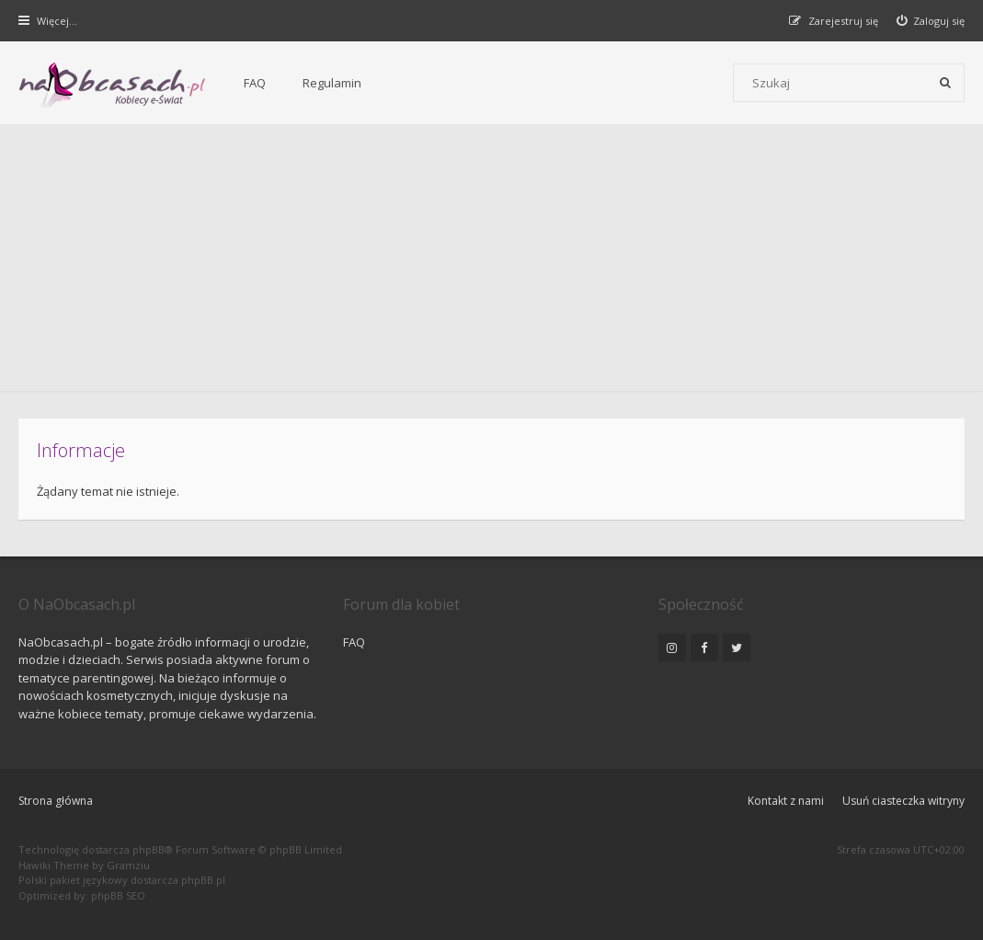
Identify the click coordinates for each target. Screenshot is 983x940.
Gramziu (128, 865)
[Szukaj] (945, 82)
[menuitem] (931, 21)
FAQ (255, 83)
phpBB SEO (118, 895)
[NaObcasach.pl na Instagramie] (672, 647)
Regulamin (332, 83)
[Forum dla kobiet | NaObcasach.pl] (112, 84)
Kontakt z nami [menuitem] (786, 800)
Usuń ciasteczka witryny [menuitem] (903, 800)
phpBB (148, 849)
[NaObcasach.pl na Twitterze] (736, 647)
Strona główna (55, 800)
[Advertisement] (491, 262)
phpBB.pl (203, 880)
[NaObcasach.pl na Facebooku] (704, 647)
